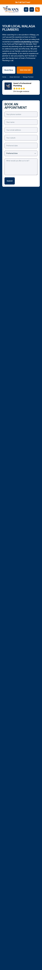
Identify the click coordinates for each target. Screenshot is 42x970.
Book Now (8, 70)
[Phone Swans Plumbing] (37, 9)
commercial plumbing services (26, 42)
